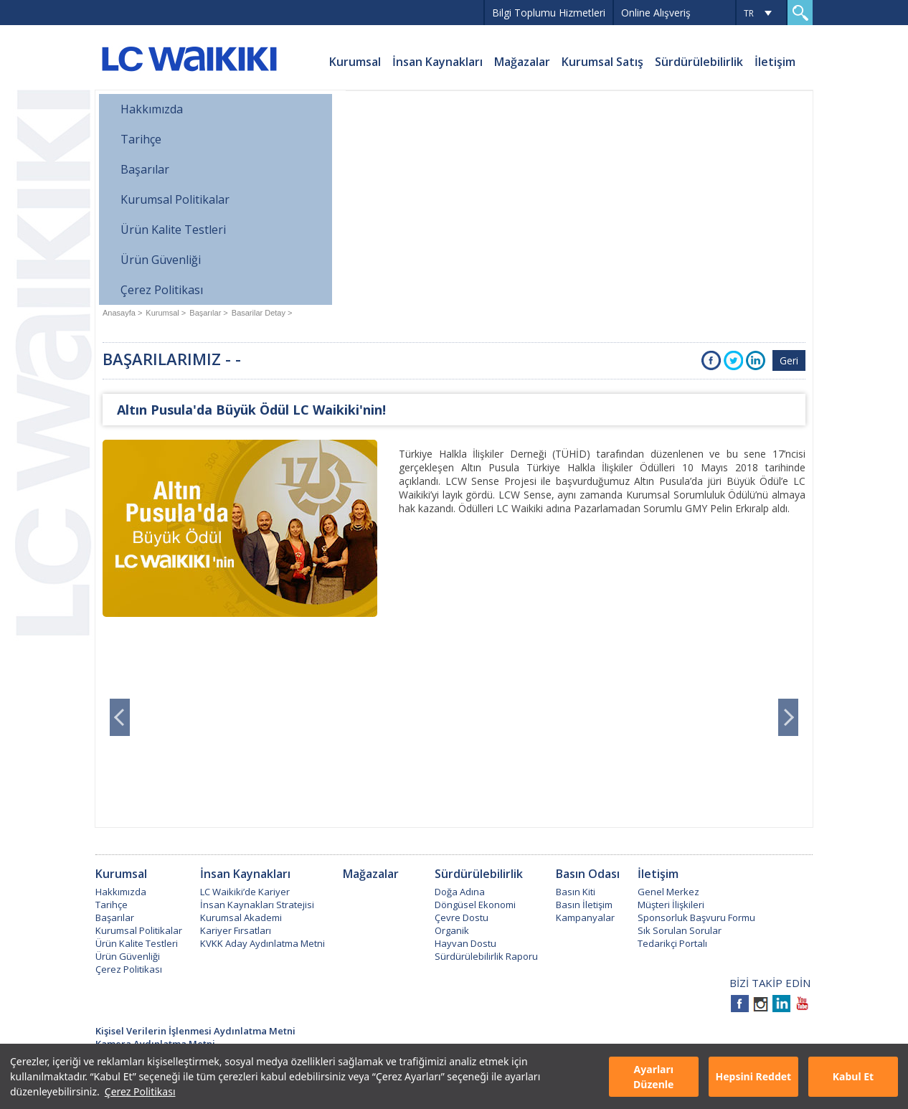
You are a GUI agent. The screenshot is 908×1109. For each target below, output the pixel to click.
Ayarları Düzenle (653, 1076)
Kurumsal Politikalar (175, 199)
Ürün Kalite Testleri (173, 229)
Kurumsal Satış (602, 62)
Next (788, 717)
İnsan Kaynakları (437, 62)
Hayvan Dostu (465, 943)
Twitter (733, 360)
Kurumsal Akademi (241, 917)
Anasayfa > (122, 312)
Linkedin (781, 1003)
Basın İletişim (584, 904)
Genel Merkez (668, 891)
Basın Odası (588, 874)
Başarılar (144, 169)
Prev (120, 717)
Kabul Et (853, 1076)
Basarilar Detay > (262, 312)
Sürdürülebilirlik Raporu (486, 956)
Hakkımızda (151, 109)
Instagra (755, 360)
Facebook (711, 360)
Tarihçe (140, 139)
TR (749, 13)
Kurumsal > (166, 312)
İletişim (775, 62)
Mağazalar (522, 62)
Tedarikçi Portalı (672, 943)
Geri (789, 360)
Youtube (802, 1003)
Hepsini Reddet (753, 1076)
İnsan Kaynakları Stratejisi (257, 904)
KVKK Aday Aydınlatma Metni (262, 943)
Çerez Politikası (140, 1091)
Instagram (761, 1003)
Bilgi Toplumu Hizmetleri (548, 12)
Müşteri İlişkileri (671, 904)
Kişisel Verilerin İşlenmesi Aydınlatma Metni (195, 1030)
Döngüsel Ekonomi (475, 904)
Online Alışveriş (656, 12)
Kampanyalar (585, 917)
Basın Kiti (575, 891)
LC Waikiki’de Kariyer (245, 891)
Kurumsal (355, 62)
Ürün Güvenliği (160, 260)
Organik (452, 930)
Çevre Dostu (461, 917)
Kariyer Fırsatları (235, 930)
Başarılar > (208, 312)
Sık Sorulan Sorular (680, 930)
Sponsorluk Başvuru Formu (696, 917)
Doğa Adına (460, 891)
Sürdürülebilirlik (699, 62)
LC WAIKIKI (189, 60)
